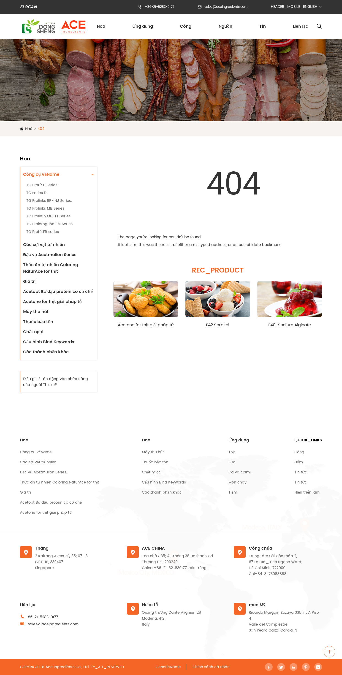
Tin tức (300, 472)
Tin (262, 26)
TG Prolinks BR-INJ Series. (49, 201)
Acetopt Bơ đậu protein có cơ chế (58, 291)
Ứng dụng (142, 26)
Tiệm (232, 492)
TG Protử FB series (42, 232)
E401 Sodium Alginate (289, 325)
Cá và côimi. (240, 472)
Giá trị (29, 281)
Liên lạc (300, 26)
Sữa (232, 462)
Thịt (231, 452)
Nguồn (225, 26)
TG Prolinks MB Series (45, 208)
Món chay (237, 482)
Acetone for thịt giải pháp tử (52, 301)
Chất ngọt (33, 332)
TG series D (36, 193)
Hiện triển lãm (307, 492)
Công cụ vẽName (41, 174)
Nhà (29, 129)
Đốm (298, 462)
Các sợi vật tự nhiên (44, 244)
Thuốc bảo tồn (38, 322)
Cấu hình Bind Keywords (48, 342)
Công (185, 26)
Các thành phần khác (46, 352)
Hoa (101, 26)
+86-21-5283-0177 (159, 6)
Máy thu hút (36, 311)
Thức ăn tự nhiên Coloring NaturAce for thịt (50, 268)
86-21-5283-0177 (43, 617)
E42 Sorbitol (217, 325)
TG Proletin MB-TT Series (48, 216)
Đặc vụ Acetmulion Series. (50, 254)
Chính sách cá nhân (211, 667)
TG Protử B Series (41, 185)
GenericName (168, 667)
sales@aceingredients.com (225, 6)
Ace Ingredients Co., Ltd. (68, 667)
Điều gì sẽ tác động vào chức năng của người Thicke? (55, 382)
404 (41, 129)
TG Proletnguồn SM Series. (49, 224)
